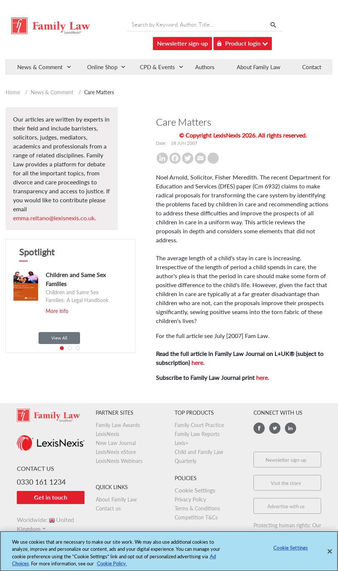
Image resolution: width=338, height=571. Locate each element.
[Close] (330, 554)
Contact (311, 67)
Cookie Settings (195, 490)
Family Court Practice (199, 425)
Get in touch (50, 497)
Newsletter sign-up (182, 43)
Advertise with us (286, 506)
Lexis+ (181, 443)
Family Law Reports (197, 434)
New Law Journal (116, 443)
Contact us (108, 508)
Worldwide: (45, 519)
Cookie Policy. (112, 567)
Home (13, 92)
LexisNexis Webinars (119, 461)
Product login (242, 42)
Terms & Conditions (197, 508)
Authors (205, 67)
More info (57, 311)
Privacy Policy (190, 499)
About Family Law (258, 67)
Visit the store (286, 483)
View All (59, 338)
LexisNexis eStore (116, 452)
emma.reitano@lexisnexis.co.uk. (54, 217)
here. (198, 362)
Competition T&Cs (196, 517)
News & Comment (52, 92)
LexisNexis (107, 434)
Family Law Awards (118, 425)
